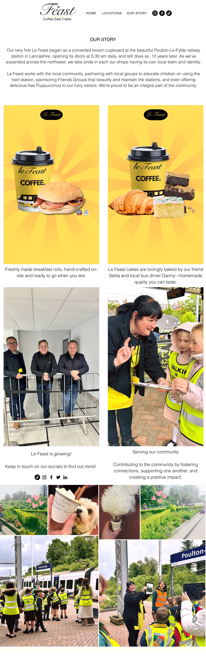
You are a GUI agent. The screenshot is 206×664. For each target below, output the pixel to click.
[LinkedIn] (65, 477)
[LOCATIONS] (112, 13)
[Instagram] (155, 13)
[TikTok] (169, 13)
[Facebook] (162, 13)
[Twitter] (58, 477)
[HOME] (91, 13)
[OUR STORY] (137, 13)
